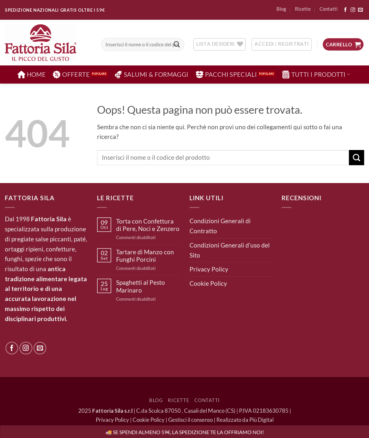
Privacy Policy (209, 269)
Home (31, 74)
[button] (343, 44)
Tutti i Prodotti (316, 74)
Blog (281, 9)
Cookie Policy (208, 283)
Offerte (71, 74)
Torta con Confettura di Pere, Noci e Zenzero (147, 224)
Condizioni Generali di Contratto (220, 226)
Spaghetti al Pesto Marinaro (140, 286)
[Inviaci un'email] (360, 10)
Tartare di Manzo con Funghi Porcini (145, 255)
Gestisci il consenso (190, 419)
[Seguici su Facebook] (345, 10)
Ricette (303, 9)
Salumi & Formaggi (151, 74)
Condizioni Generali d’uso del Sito (230, 250)
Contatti (329, 9)
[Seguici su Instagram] (353, 10)
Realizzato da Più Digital (245, 419)
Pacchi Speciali (226, 74)
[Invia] (176, 44)
